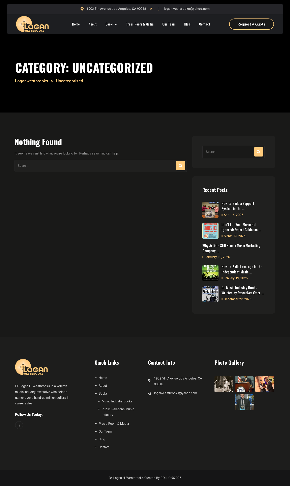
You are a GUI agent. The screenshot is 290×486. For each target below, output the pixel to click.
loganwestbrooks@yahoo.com (187, 9)
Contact (204, 24)
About (93, 24)
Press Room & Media (139, 24)
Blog (187, 24)
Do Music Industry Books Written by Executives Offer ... (243, 290)
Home (76, 24)
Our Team (168, 24)
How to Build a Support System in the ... (238, 206)
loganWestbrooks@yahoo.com (175, 393)
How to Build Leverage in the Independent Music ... (242, 269)
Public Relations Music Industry (118, 412)
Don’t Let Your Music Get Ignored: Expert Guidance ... (241, 227)
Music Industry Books (117, 401)
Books (110, 24)
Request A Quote (251, 24)
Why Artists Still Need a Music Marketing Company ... (231, 248)
